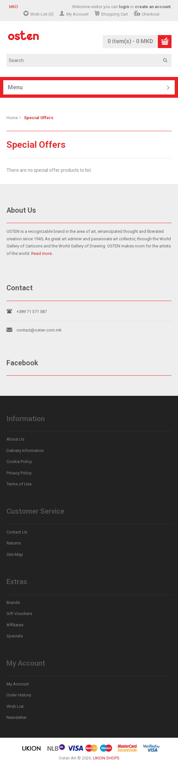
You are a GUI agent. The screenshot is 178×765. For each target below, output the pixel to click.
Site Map (14, 554)
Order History (18, 695)
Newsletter (16, 717)
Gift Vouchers (19, 613)
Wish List (15, 706)
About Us (15, 439)
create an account (153, 6)
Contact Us (16, 532)
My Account (77, 14)
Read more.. (42, 253)
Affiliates (14, 624)
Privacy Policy (19, 472)
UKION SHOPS (106, 758)
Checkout (150, 14)
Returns (13, 543)
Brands (13, 602)
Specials (14, 635)
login (124, 6)
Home (12, 117)
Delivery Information (25, 450)
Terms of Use (19, 484)
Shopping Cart (114, 14)
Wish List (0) (42, 14)
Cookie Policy (19, 461)
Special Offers (38, 117)
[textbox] (91, 60)
